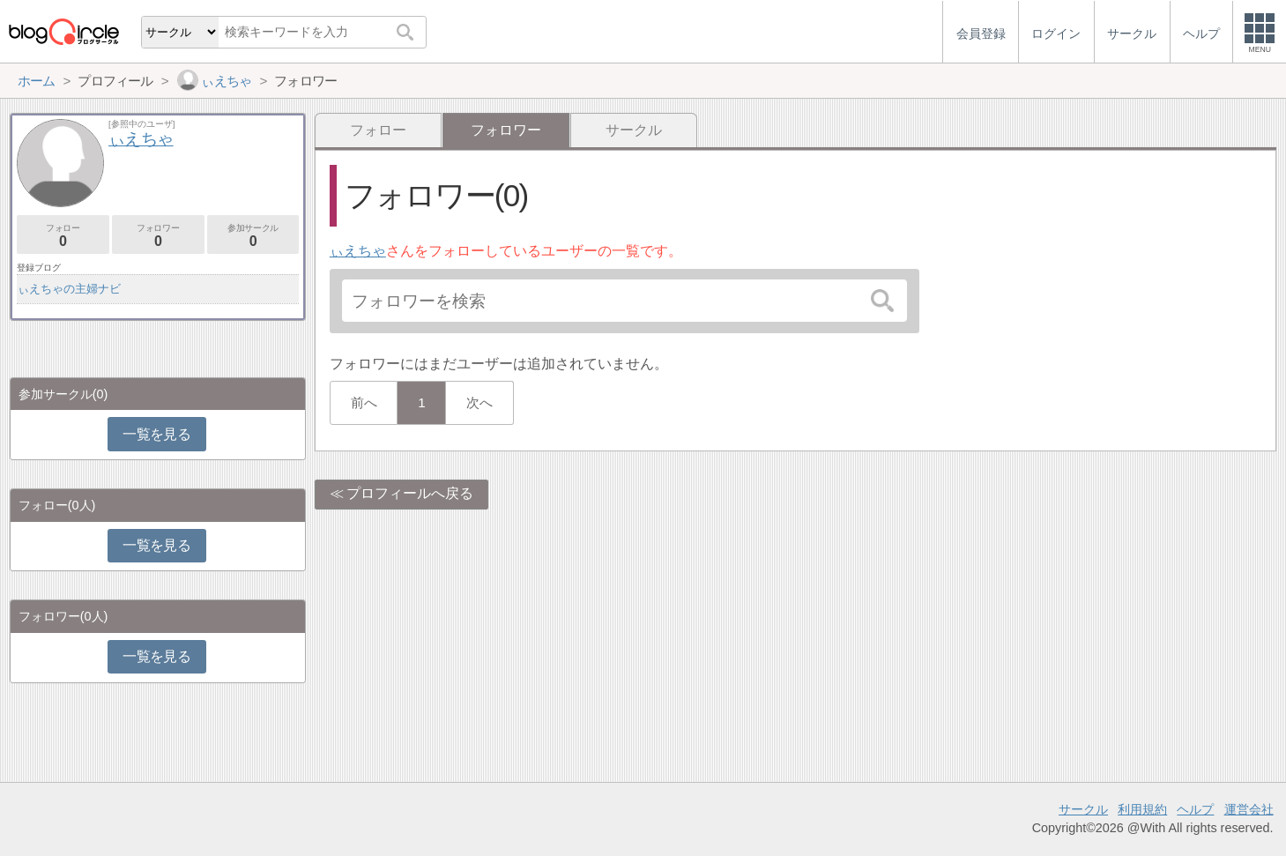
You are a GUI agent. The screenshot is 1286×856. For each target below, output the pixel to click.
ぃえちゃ (358, 250)
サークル (634, 130)
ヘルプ (1195, 809)
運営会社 (1249, 809)
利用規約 (1142, 809)
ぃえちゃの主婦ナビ (69, 288)
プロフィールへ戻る (409, 493)
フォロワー (158, 236)
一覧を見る (156, 434)
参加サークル (253, 236)
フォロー (378, 130)
